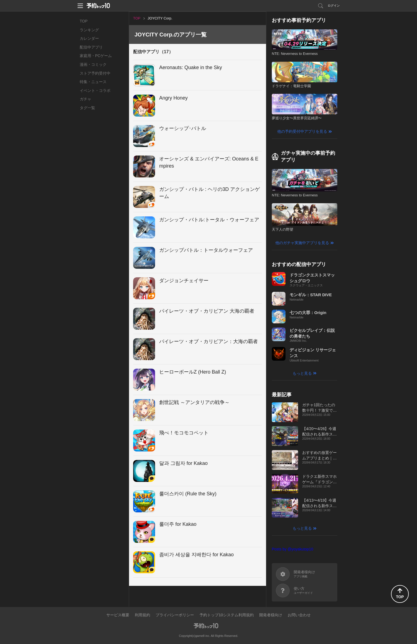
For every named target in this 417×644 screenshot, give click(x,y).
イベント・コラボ (95, 90)
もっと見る (302, 373)
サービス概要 (117, 615)
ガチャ (85, 99)
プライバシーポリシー (175, 615)
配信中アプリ (91, 47)
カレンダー (89, 38)
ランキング (89, 30)
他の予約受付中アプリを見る (302, 131)
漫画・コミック (93, 64)
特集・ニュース (93, 82)
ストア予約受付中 (95, 73)
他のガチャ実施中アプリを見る (302, 243)
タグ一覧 (87, 108)
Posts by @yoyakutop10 (292, 549)
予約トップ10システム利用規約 (226, 615)
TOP (84, 21)
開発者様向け (270, 615)
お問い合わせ (299, 615)
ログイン (334, 5)
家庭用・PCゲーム (96, 55)
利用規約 (142, 615)
